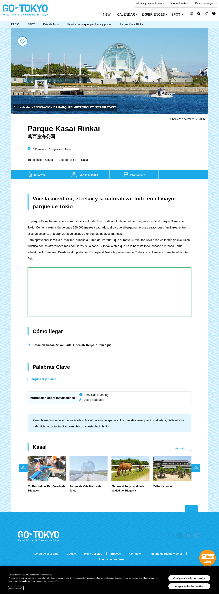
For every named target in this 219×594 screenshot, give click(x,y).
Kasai (85, 159)
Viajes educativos (179, 3)
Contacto (135, 553)
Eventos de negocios (206, 3)
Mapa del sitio (93, 553)
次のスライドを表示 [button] (195, 468)
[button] (127, 15)
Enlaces (115, 553)
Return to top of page (191, 508)
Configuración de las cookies (189, 578)
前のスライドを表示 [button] (23, 468)
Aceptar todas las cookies (189, 586)
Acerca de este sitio (46, 553)
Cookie (71, 553)
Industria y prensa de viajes (150, 3)
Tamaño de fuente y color (165, 553)
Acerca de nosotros (111, 559)
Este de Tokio (67, 159)
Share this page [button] (206, 13)
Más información (16, 588)
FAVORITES (214, 13)
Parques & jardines (43, 379)
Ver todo (180, 448)
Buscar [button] (198, 13)
